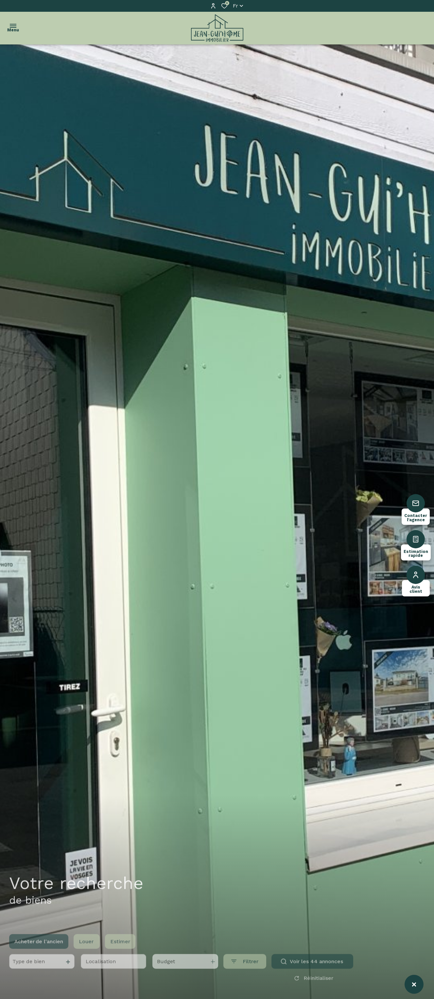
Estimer (120, 948)
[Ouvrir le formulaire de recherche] (244, 968)
